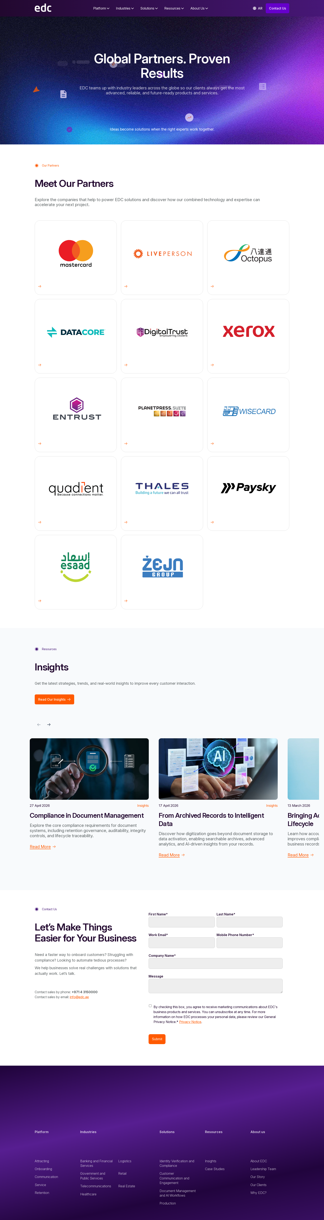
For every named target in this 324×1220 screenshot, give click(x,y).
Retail (122, 1175)
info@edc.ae (79, 997)
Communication (46, 1178)
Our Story (257, 1178)
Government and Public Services (92, 1177)
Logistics (124, 1163)
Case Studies (215, 1170)
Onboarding (43, 1170)
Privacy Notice (190, 1023)
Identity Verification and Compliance (177, 1165)
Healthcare (88, 1196)
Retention (42, 1194)
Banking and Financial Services (96, 1165)
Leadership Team (263, 1170)
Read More (43, 846)
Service (40, 1186)
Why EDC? (258, 1194)
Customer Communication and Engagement (174, 1179)
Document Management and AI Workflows (178, 1194)
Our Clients (258, 1186)
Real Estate (126, 1188)
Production (168, 1205)
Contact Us (277, 8)
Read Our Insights (54, 699)
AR (257, 8)
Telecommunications (95, 1188)
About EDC (258, 1163)
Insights (210, 1163)
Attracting (42, 1163)
